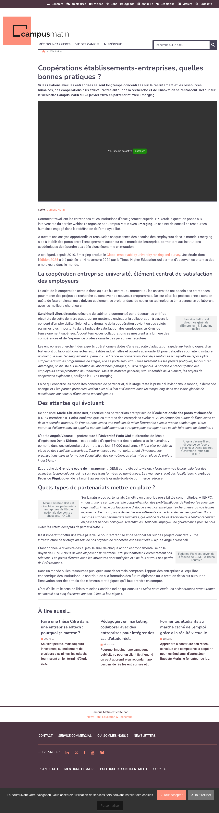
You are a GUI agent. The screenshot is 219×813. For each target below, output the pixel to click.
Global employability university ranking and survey (143, 255)
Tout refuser (201, 795)
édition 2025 (48, 260)
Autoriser (140, 151)
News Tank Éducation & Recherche (109, 739)
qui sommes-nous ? (112, 758)
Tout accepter (171, 795)
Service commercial (75, 758)
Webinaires (56, 51)
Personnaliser (110, 805)
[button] (56, 44)
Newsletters (145, 758)
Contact (46, 758)
